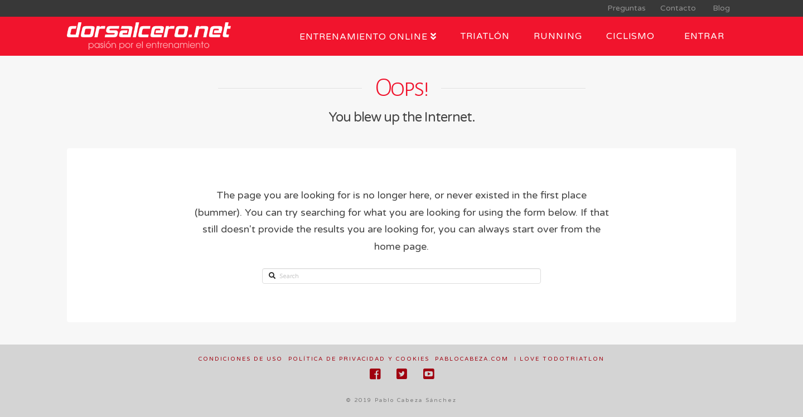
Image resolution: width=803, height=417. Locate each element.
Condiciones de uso (241, 359)
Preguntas (625, 8)
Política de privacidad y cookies (358, 359)
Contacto (677, 8)
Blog (719, 8)
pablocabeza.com (472, 359)
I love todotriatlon (559, 359)
